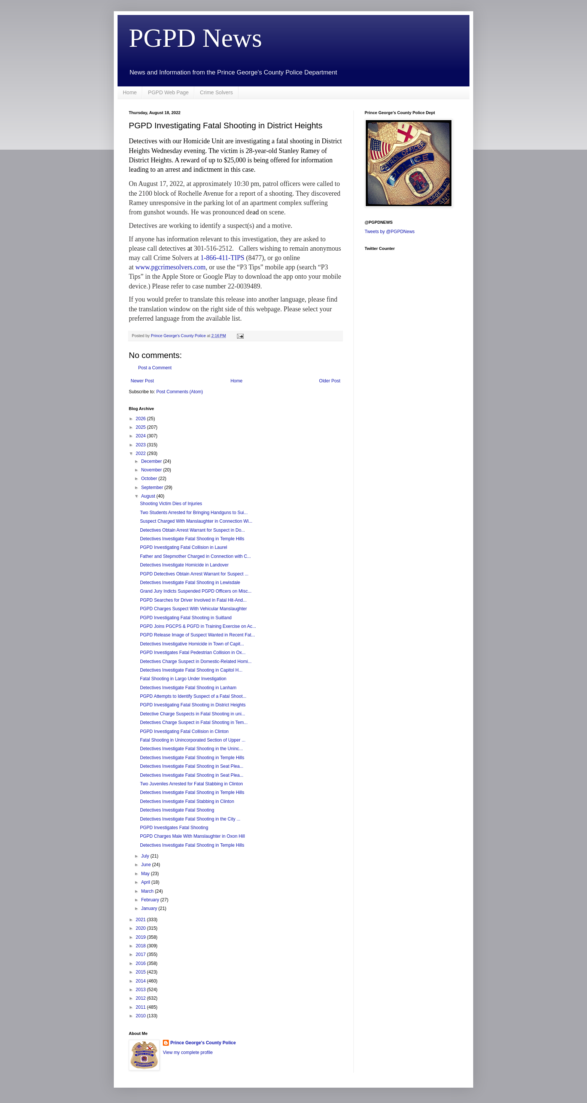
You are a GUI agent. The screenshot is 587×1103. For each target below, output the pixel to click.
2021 (141, 919)
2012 (141, 998)
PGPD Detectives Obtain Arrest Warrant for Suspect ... (194, 574)
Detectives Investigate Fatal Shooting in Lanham (188, 687)
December (152, 461)
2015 (141, 972)
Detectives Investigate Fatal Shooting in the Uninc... (191, 748)
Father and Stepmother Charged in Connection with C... (195, 556)
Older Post (329, 381)
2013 (141, 989)
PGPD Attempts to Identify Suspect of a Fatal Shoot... (193, 696)
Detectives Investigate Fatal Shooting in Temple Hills (192, 538)
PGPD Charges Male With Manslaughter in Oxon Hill (192, 836)
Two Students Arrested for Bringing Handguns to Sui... (194, 512)
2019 (141, 937)
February (150, 899)
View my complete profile (188, 1052)
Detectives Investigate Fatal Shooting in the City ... (190, 819)
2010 (141, 1015)
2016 (141, 963)
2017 (141, 954)
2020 (141, 928)
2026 (141, 418)
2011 (141, 1007)
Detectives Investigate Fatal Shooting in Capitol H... (191, 670)
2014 (141, 981)
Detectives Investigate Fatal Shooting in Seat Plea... (191, 766)
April (146, 882)
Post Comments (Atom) (179, 391)
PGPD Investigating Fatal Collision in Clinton (184, 731)
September (152, 487)
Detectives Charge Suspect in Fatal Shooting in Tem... (193, 722)
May (146, 873)
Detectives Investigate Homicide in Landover (184, 565)
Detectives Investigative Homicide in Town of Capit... (192, 644)
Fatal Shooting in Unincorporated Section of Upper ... (193, 740)
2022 (141, 453)
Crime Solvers (216, 92)
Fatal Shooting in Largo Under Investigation (183, 678)
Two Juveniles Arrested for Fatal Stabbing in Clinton (191, 783)
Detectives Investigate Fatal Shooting (177, 810)
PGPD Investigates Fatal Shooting (174, 827)
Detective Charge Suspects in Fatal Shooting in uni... (192, 714)
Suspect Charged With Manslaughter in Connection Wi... (196, 521)
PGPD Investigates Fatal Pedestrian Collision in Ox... (193, 652)
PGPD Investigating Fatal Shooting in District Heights (193, 705)
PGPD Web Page (168, 92)
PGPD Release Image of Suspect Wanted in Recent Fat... (197, 635)
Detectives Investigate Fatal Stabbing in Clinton (187, 801)
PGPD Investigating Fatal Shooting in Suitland (186, 617)
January (149, 908)
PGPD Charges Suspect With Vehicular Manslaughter (193, 608)
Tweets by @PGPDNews (390, 231)
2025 (141, 427)
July (145, 856)
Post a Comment (154, 367)
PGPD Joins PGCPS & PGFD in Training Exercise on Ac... (198, 626)
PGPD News (195, 38)
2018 (141, 945)
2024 (141, 436)
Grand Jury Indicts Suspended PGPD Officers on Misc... (196, 591)
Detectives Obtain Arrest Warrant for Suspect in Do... (192, 530)
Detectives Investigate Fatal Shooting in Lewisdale (190, 582)
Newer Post (142, 381)
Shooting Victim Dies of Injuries (171, 503)
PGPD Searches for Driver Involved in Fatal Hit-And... (193, 600)
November (152, 470)
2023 (141, 444)
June (146, 864)
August (148, 496)
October (149, 478)
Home (130, 92)
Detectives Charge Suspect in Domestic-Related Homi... (196, 661)
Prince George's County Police (203, 1042)
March (148, 891)
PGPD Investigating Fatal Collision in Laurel (183, 547)
